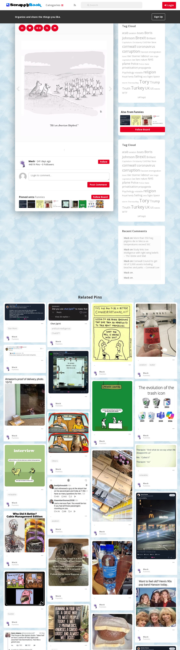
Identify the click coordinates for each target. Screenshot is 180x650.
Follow (103, 161)
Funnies (40, 197)
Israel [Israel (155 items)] (124, 56)
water (152, 364)
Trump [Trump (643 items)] (155, 82)
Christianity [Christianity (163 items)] (137, 42)
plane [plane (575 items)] (126, 64)
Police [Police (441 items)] (134, 64)
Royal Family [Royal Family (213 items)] (128, 76)
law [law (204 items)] (133, 59)
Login (170, 5)
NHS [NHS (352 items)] (150, 59)
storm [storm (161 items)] (124, 83)
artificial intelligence (61, 328)
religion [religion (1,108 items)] (149, 72)
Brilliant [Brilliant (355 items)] (151, 38)
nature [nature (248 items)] (144, 59)
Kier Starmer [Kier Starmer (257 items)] (133, 56)
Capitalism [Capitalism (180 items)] (127, 42)
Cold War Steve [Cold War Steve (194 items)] (149, 42)
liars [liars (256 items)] (138, 59)
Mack (14, 336)
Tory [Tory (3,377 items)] (144, 81)
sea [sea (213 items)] (145, 76)
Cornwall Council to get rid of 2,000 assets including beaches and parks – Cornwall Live (141, 264)
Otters (55, 461)
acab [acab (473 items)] (125, 33)
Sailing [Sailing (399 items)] (138, 76)
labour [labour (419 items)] (145, 56)
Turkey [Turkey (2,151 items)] (137, 88)
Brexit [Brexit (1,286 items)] (140, 37)
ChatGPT (56, 333)
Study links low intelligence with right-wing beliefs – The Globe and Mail (141, 252)
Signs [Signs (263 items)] (150, 76)
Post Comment (98, 184)
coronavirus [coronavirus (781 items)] (146, 46)
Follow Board (100, 196)
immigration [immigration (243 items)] (155, 51)
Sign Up (158, 16)
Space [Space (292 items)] (156, 76)
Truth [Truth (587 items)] (126, 88)
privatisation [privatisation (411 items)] (130, 67)
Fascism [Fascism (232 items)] (144, 51)
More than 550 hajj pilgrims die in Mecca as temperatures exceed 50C (138, 241)
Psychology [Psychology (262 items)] (128, 72)
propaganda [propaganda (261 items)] (144, 67)
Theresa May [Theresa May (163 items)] (133, 83)
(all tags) (142, 97)
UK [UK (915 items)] (147, 88)
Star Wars (12, 328)
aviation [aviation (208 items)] (132, 33)
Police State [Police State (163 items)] (144, 64)
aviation (143, 364)
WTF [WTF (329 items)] (124, 92)
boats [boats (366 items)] (140, 33)
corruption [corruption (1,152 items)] (131, 51)
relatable (143, 475)
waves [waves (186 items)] (157, 88)
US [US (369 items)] (152, 88)
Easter (11, 614)
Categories (54, 5)
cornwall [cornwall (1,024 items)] (129, 46)
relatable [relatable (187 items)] (139, 72)
